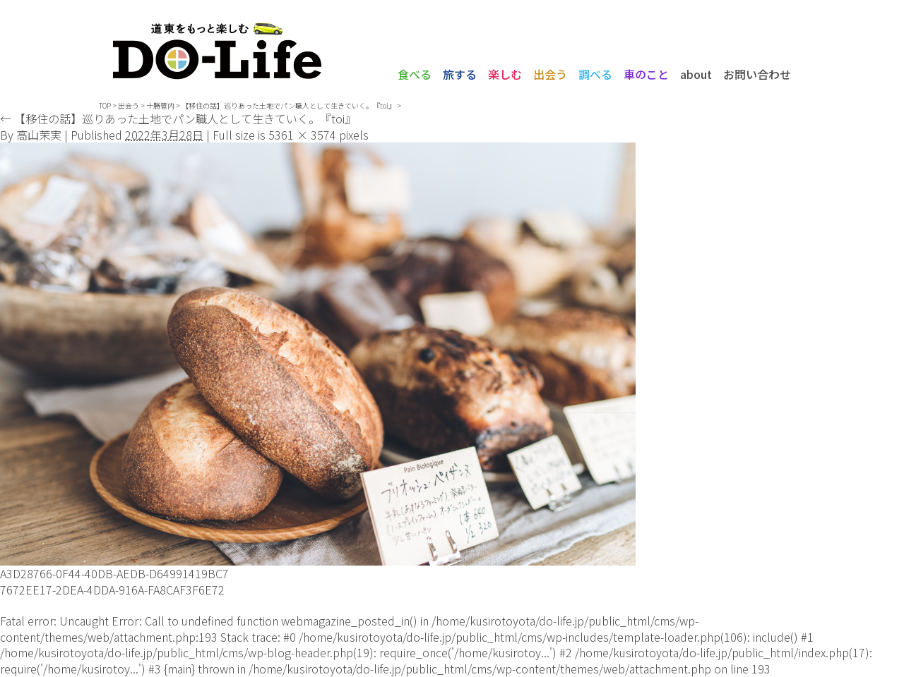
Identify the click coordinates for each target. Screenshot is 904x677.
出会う (550, 74)
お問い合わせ (757, 74)
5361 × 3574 (302, 134)
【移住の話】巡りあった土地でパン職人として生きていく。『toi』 (178, 118)
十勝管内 (160, 105)
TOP (105, 105)
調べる (595, 74)
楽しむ (505, 74)
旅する (460, 74)
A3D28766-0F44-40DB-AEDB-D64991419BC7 (114, 573)
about (696, 74)
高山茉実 (38, 134)
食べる (415, 74)
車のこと (646, 74)
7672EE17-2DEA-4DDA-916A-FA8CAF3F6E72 (112, 589)
